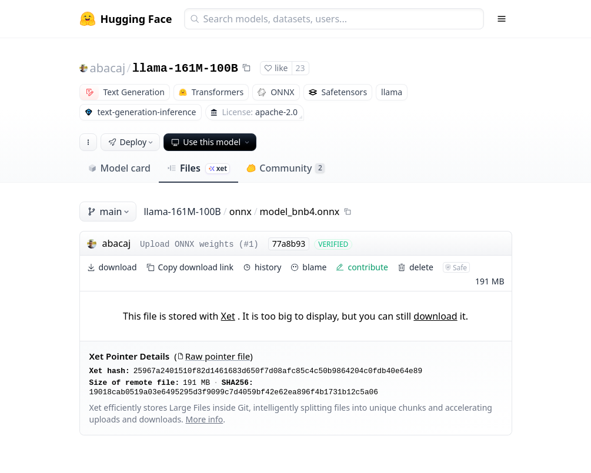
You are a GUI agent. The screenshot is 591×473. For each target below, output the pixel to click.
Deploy (131, 141)
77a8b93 (289, 243)
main (109, 211)
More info (204, 419)
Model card (119, 168)
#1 (249, 244)
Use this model (211, 141)
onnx (240, 211)
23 (300, 67)
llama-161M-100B (185, 68)
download (435, 316)
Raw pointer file (213, 356)
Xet (228, 316)
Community (285, 168)
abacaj (108, 68)
